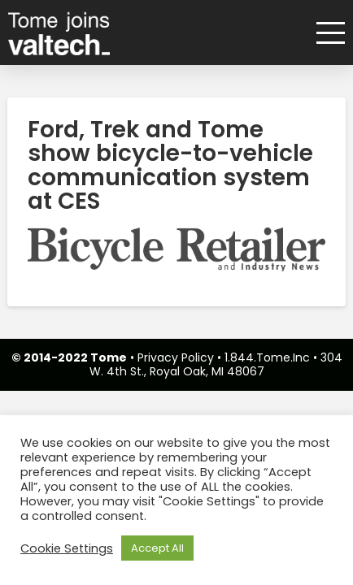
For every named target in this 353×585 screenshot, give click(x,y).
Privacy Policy (175, 357)
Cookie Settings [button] (66, 548)
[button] (325, 33)
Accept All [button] (157, 548)
